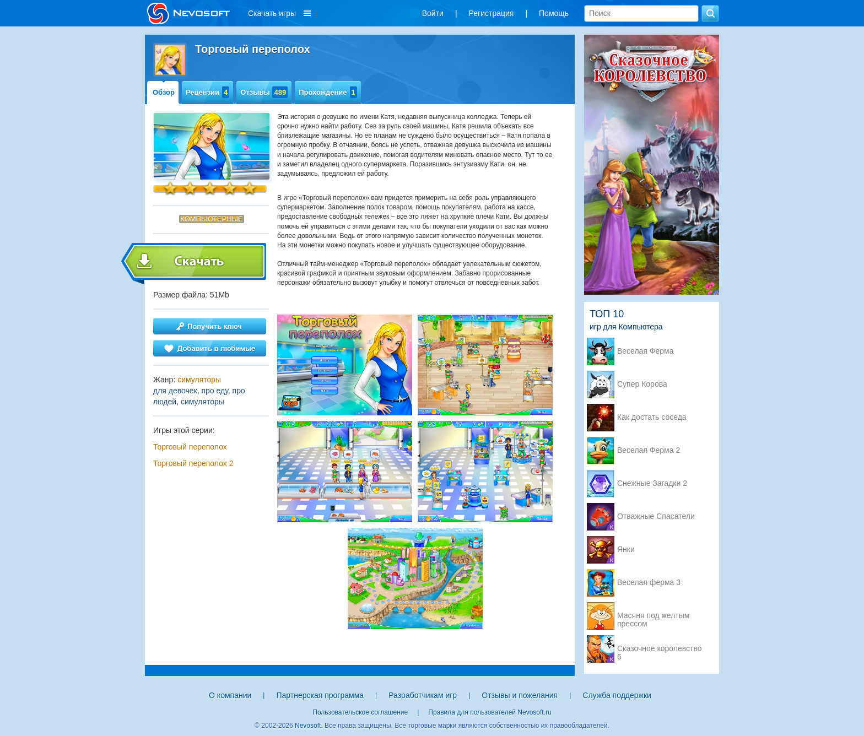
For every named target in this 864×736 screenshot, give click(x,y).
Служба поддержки (616, 695)
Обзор (164, 92)
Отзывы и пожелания (520, 695)
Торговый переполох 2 (193, 463)
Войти (433, 13)
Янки (626, 549)
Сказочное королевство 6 (659, 649)
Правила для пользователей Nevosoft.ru (489, 712)
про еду (215, 390)
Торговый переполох (190, 446)
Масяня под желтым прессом (653, 616)
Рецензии (207, 92)
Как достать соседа (652, 417)
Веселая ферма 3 (649, 582)
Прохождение (328, 92)
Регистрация (491, 13)
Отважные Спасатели (656, 516)
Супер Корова (642, 384)
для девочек (175, 390)
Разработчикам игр (422, 695)
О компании (230, 695)
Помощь (554, 13)
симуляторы (199, 379)
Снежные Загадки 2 (652, 483)
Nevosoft (308, 725)
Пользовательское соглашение (360, 712)
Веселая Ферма (645, 351)
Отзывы (264, 92)
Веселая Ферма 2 (648, 450)
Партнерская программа (320, 695)
